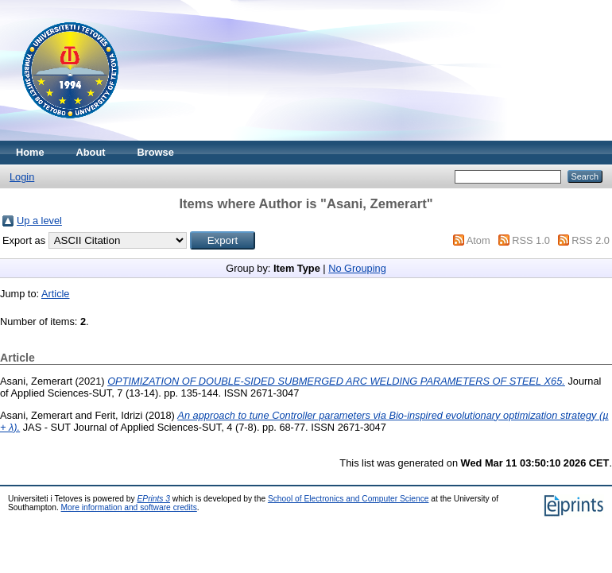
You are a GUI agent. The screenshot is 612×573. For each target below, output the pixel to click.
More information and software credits (129, 507)
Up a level (39, 220)
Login (22, 177)
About (91, 152)
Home (30, 152)
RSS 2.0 (590, 240)
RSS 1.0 (531, 240)
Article (55, 294)
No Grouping (357, 268)
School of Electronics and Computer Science (348, 498)
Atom (478, 240)
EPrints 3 (154, 498)
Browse (156, 152)
